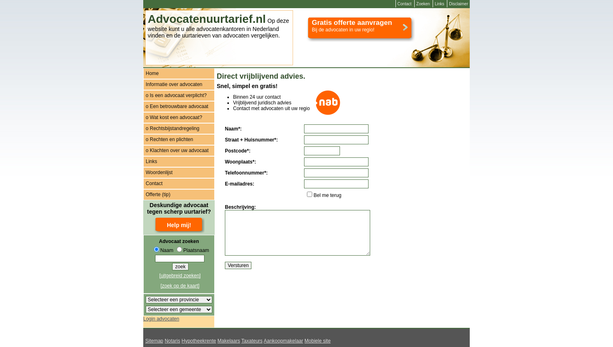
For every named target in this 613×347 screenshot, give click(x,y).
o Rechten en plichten (169, 139)
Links (439, 4)
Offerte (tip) (158, 194)
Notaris (172, 341)
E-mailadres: (239, 184)
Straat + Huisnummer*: (251, 140)
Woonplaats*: (240, 162)
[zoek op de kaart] (179, 286)
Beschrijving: (240, 207)
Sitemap (154, 341)
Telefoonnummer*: (246, 173)
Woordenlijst (159, 172)
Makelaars (229, 341)
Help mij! (179, 225)
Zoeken (423, 4)
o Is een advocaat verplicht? (176, 95)
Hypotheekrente (199, 341)
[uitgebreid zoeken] (179, 275)
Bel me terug (327, 195)
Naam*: (233, 129)
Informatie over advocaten (174, 84)
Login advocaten (161, 319)
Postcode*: (238, 151)
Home (152, 73)
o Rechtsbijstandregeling (172, 128)
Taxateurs (251, 341)
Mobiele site (317, 341)
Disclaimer (458, 4)
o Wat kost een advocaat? (174, 117)
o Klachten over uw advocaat (177, 150)
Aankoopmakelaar (283, 341)
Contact (404, 4)
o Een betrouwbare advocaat (177, 106)
